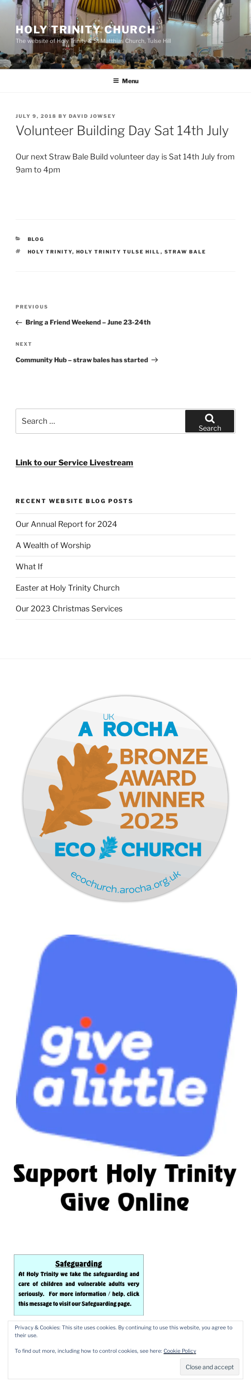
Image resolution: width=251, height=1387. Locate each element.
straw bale (185, 252)
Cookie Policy (180, 1351)
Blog (36, 239)
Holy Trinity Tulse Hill (118, 252)
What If (29, 566)
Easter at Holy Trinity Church (68, 587)
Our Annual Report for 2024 (66, 524)
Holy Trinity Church (85, 29)
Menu (125, 80)
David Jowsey (92, 116)
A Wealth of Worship (53, 545)
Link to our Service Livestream (74, 462)
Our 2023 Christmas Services (69, 608)
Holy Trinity (50, 252)
